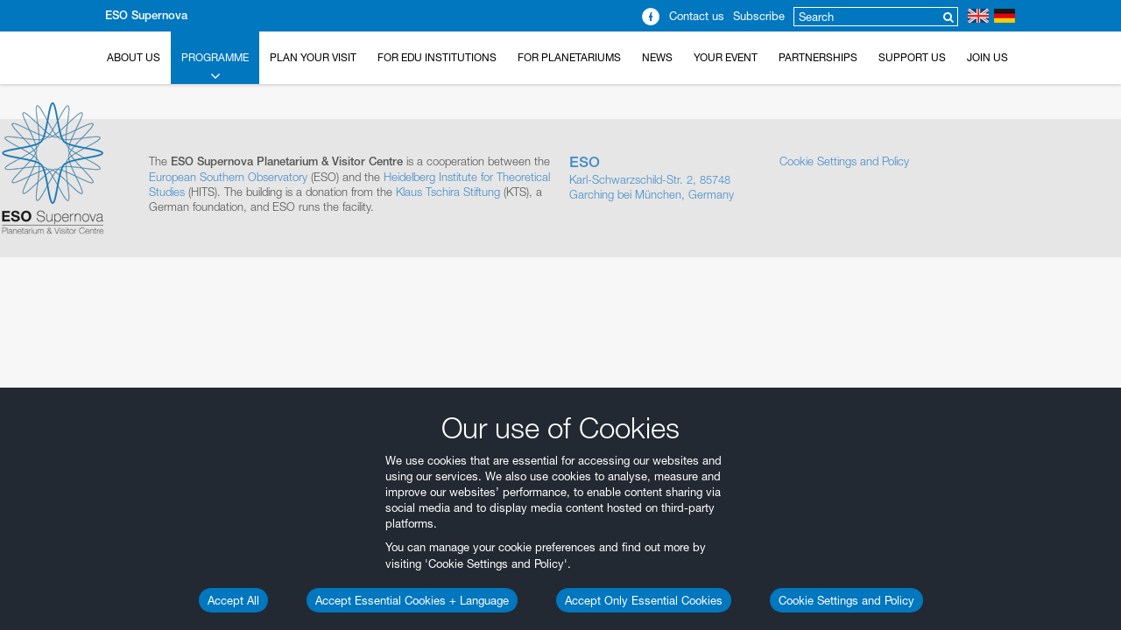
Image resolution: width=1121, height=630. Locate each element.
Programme (215, 67)
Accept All (233, 600)
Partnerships (818, 57)
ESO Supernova (146, 15)
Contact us (696, 16)
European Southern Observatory (228, 177)
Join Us (987, 57)
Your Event (726, 57)
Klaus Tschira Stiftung (448, 192)
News (657, 57)
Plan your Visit (313, 57)
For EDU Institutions (437, 57)
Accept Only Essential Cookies (644, 600)
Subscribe (759, 16)
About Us (133, 57)
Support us (912, 57)
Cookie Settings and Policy (846, 600)
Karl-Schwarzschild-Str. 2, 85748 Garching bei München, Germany (665, 177)
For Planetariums (569, 57)
